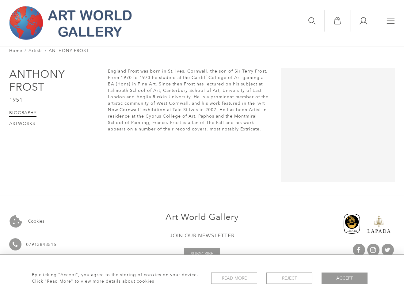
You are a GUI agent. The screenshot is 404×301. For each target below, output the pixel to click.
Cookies (27, 221)
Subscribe (202, 254)
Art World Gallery (202, 217)
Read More (234, 278)
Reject (289, 278)
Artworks (22, 123)
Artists (36, 51)
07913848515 (41, 244)
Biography (22, 113)
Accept (344, 278)
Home (15, 51)
